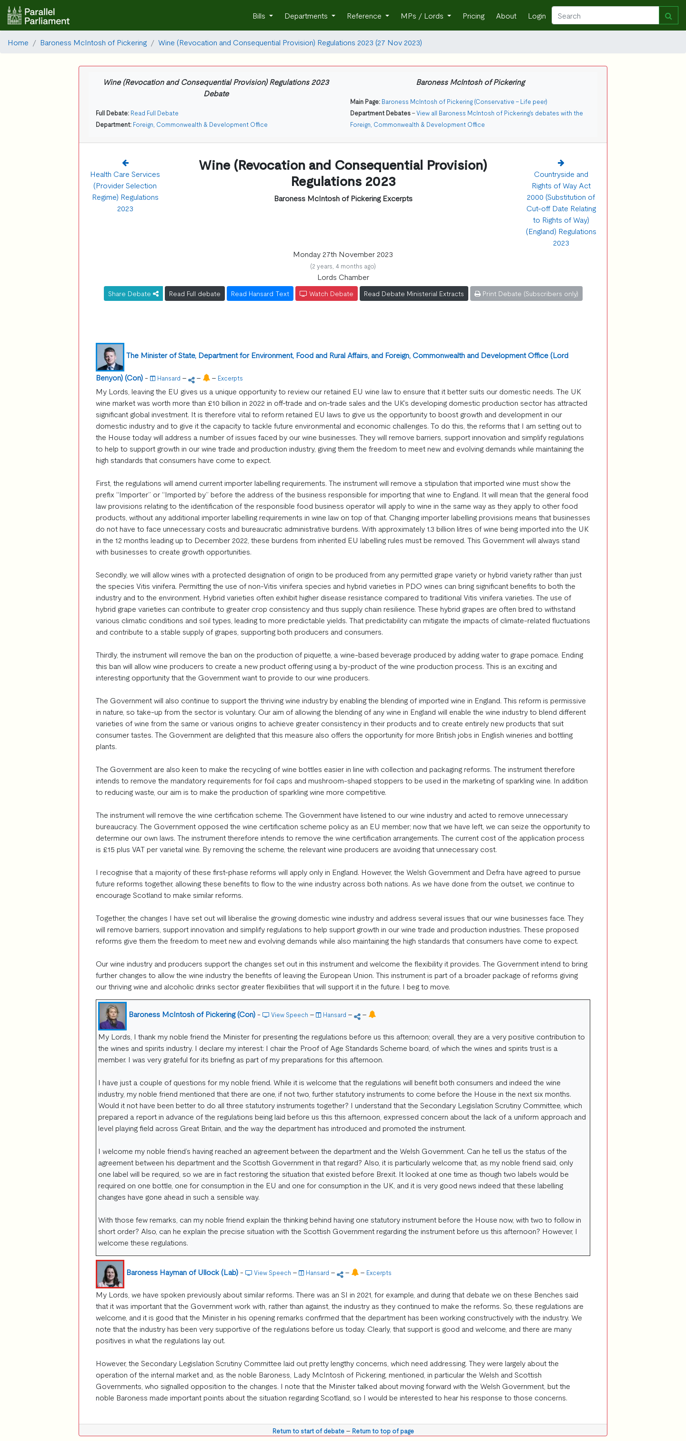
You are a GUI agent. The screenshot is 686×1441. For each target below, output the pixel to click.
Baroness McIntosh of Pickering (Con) (192, 1014)
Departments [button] (307, 15)
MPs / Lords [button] (423, 15)
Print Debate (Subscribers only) (526, 293)
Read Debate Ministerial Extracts (414, 293)
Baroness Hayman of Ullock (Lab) (182, 1271)
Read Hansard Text (260, 293)
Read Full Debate (155, 113)
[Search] (605, 15)
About (506, 15)
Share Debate (133, 293)
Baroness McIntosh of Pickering (93, 42)
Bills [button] (259, 15)
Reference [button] (365, 15)
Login (537, 15)
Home (18, 42)
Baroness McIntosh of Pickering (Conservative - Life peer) (464, 101)
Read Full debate (195, 293)
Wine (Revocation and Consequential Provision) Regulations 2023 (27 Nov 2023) (290, 42)
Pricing (473, 15)
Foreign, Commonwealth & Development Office (200, 124)
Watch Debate (326, 293)
